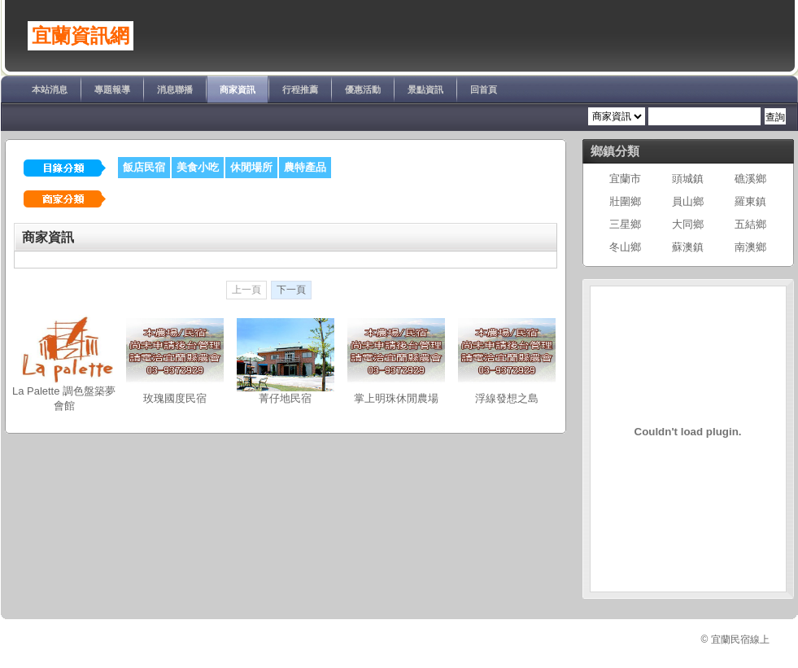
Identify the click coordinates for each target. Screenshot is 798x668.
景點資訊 (425, 89)
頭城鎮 (688, 178)
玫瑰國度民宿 (175, 398)
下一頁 (291, 289)
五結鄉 (750, 224)
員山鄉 (688, 201)
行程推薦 (300, 89)
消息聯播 (175, 89)
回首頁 (483, 89)
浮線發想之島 (507, 398)
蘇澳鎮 (688, 247)
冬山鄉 (625, 247)
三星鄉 (625, 224)
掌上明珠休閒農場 (396, 398)
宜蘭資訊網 (80, 35)
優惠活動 (363, 89)
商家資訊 (237, 89)
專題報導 (112, 89)
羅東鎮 (750, 201)
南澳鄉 (750, 247)
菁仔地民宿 (285, 398)
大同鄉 (688, 224)
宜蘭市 (625, 178)
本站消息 (50, 89)
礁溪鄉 (750, 178)
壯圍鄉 (625, 201)
